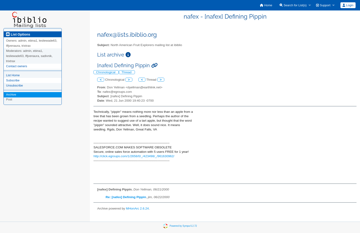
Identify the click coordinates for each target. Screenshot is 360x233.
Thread (126, 72)
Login (348, 5)
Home (266, 5)
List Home (13, 75)
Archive (11, 94)
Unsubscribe (14, 85)
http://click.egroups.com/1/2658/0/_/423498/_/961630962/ (133, 156)
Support (323, 5)
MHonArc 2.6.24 (137, 208)
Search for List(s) (293, 5)
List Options (18, 34)
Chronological (106, 72)
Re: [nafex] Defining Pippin (126, 197)
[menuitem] (266, 5)
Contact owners (16, 66)
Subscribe (13, 80)
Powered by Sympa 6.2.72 (183, 226)
